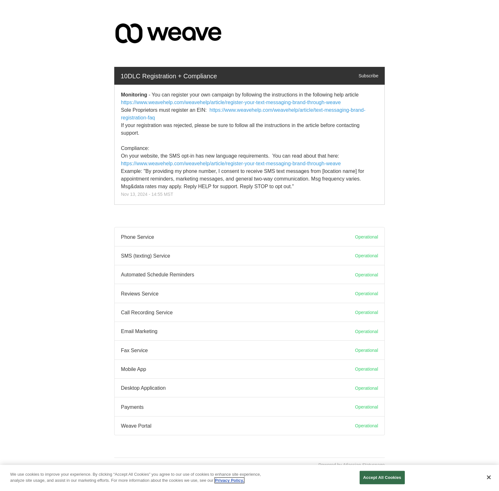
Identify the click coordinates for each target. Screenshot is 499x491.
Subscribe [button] (368, 75)
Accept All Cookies (382, 477)
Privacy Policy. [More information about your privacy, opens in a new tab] (229, 480)
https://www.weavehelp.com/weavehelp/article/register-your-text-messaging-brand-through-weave (231, 102)
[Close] (489, 477)
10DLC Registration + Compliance (169, 76)
